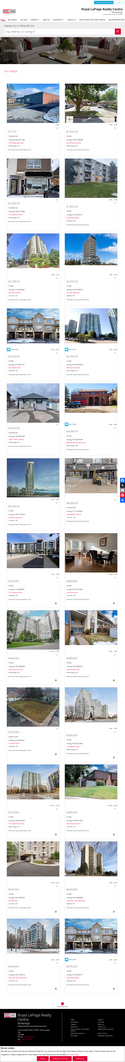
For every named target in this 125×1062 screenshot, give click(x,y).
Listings (26, 20)
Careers (58, 20)
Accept (42, 1058)
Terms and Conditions (105, 1036)
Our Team (48, 20)
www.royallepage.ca (78, 1033)
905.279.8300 (29, 1037)
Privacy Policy (73, 1054)
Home (18, 20)
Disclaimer (74, 1036)
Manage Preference (60, 1058)
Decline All (80, 1058)
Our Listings (10, 71)
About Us (71, 20)
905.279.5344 (26, 1039)
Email (20, 1041)
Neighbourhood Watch (106, 1029)
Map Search (37, 20)
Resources (82, 20)
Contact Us (96, 20)
